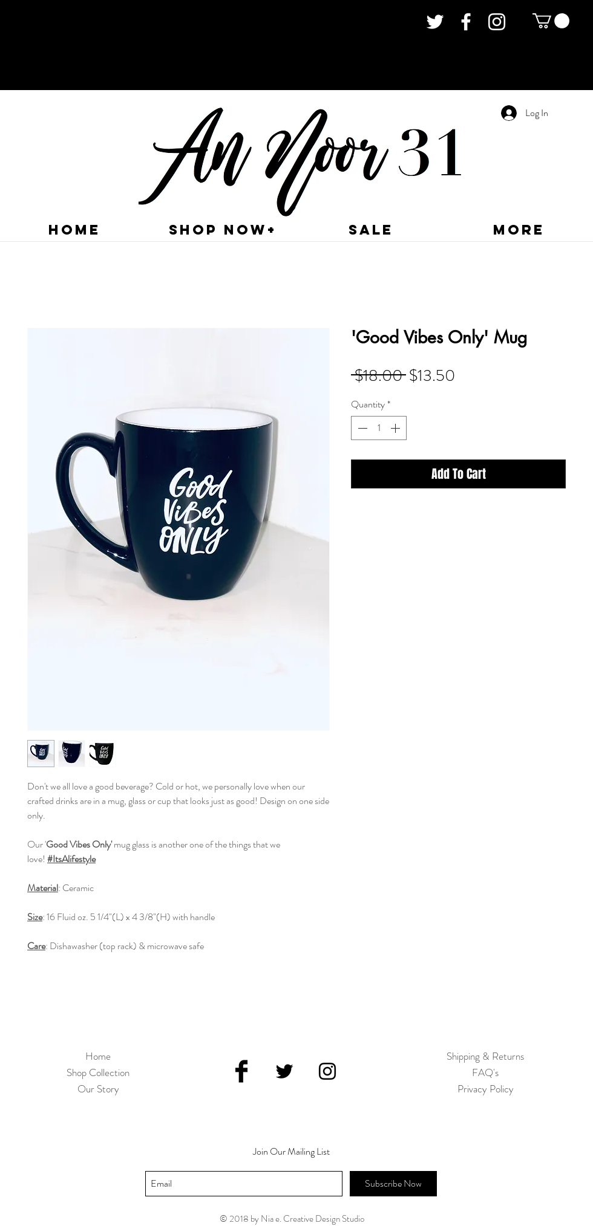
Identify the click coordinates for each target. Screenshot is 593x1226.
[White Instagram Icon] (496, 21)
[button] (550, 20)
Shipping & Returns (485, 1056)
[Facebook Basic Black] (241, 1071)
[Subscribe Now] (393, 1183)
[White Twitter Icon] (435, 21)
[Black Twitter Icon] (284, 1071)
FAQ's (485, 1072)
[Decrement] (361, 428)
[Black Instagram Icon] (327, 1071)
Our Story (98, 1089)
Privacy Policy (485, 1089)
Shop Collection (98, 1072)
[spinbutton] (379, 428)
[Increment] (396, 428)
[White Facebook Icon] (465, 21)
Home (98, 1056)
